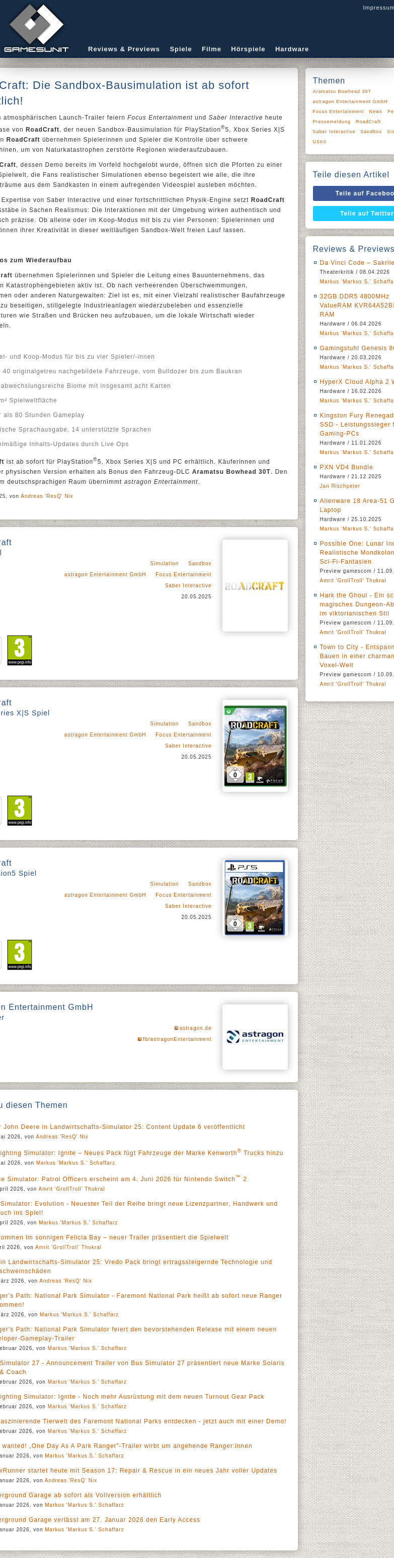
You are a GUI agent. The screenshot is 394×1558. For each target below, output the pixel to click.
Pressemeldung (332, 121)
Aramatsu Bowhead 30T (342, 91)
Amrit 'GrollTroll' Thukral (72, 1189)
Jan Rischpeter (340, 486)
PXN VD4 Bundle (346, 467)
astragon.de (196, 1028)
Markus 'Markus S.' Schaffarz (75, 1163)
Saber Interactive (188, 585)
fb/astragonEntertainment (177, 1039)
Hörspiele (248, 49)
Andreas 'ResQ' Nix (47, 496)
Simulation (164, 563)
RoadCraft (368, 121)
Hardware (292, 49)
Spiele (181, 49)
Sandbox (199, 563)
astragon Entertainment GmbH (105, 574)
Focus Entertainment (183, 574)
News (376, 111)
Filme (211, 49)
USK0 (320, 141)
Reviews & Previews (124, 49)
